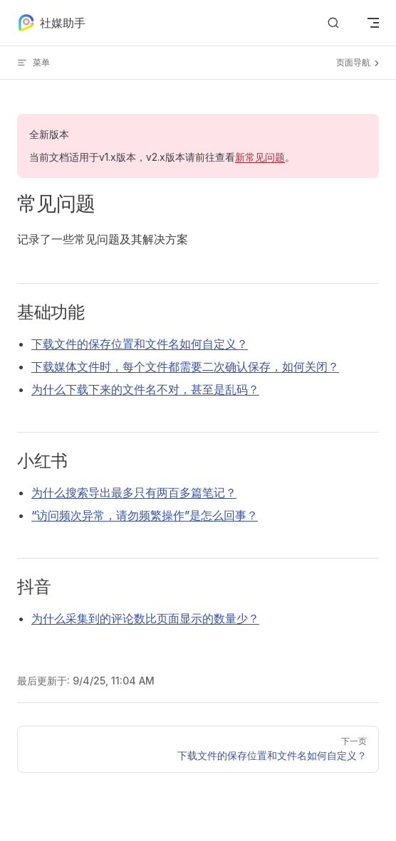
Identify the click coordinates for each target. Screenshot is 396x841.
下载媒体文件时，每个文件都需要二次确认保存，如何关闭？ (185, 366)
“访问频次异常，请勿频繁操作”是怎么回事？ (144, 515)
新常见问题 (260, 157)
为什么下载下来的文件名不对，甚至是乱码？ (145, 389)
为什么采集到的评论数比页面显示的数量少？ (145, 618)
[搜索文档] (333, 23)
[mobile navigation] (373, 23)
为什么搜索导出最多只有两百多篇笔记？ (133, 492)
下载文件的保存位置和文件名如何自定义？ (139, 344)
